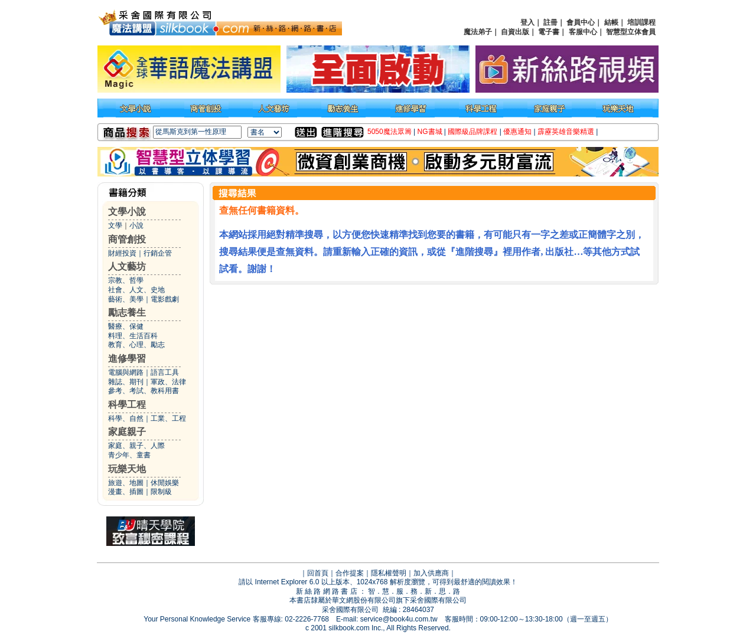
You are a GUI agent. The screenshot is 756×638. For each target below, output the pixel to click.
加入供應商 (431, 573)
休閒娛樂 (165, 483)
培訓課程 (641, 22)
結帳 (611, 22)
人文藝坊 (127, 266)
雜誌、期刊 (126, 382)
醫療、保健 (126, 326)
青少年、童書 (129, 455)
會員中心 (580, 22)
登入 (527, 22)
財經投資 (122, 253)
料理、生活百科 (133, 336)
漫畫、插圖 (126, 492)
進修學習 (127, 359)
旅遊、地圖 (126, 483)
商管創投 (127, 239)
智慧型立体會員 (631, 32)
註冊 (550, 22)
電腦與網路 (126, 372)
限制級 (161, 492)
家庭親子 (127, 432)
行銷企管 (158, 253)
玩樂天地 (127, 469)
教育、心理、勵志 (136, 345)
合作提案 (349, 573)
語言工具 (165, 372)
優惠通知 (517, 131)
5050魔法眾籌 (389, 131)
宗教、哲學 (126, 280)
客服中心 (583, 32)
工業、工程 (168, 418)
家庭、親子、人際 (136, 445)
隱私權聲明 (388, 573)
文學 (115, 225)
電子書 (548, 32)
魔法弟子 (478, 32)
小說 (136, 225)
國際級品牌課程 (472, 131)
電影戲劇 (165, 299)
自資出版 (515, 32)
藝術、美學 (126, 299)
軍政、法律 (168, 382)
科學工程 (127, 405)
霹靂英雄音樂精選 (565, 131)
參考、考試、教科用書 (143, 391)
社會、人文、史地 (136, 290)
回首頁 (317, 573)
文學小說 (127, 212)
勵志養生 (127, 312)
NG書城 (430, 131)
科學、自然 (126, 418)
